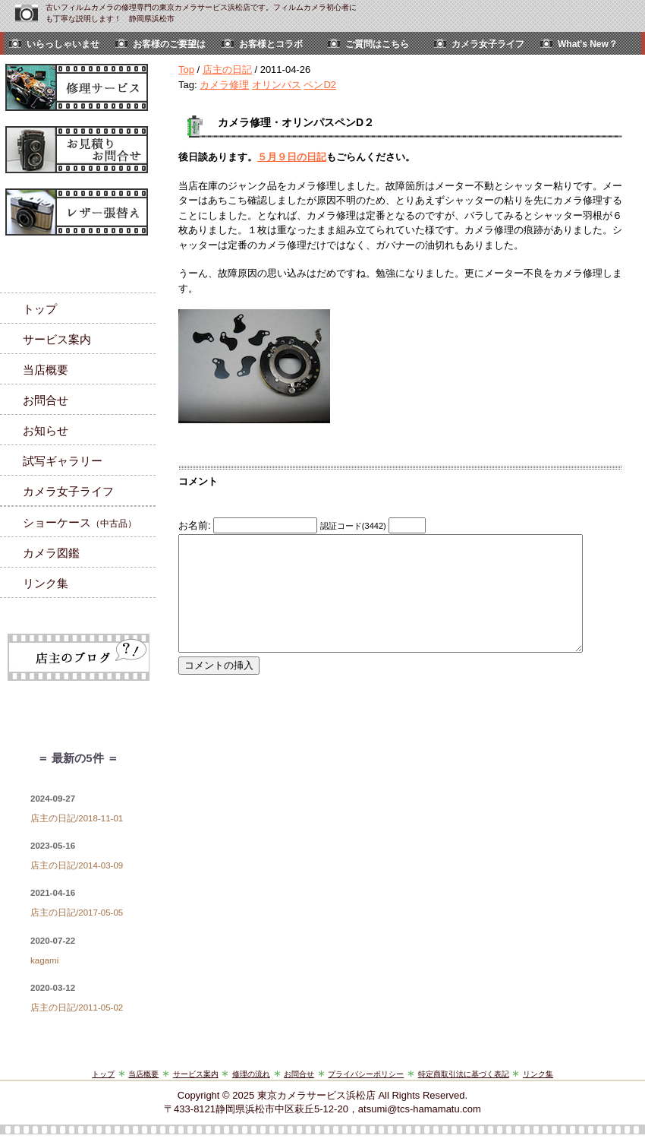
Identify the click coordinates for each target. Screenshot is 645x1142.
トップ (40, 308)
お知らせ (45, 430)
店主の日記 (227, 69)
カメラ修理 (224, 84)
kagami (44, 960)
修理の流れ (251, 1074)
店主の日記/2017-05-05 (76, 912)
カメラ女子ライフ (488, 44)
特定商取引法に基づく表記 (463, 1074)
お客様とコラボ (271, 44)
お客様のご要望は (169, 44)
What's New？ (588, 44)
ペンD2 (320, 84)
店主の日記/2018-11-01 (76, 818)
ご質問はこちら (377, 44)
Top (186, 69)
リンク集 (45, 583)
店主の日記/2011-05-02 (76, 1007)
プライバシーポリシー (366, 1074)
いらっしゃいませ (63, 44)
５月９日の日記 (291, 157)
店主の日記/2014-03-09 (76, 865)
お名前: (195, 525)
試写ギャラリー (62, 460)
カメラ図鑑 (51, 552)
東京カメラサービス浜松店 (316, 1095)
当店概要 (45, 369)
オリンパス (276, 84)
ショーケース (80, 522)
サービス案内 (57, 339)
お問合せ (45, 400)
